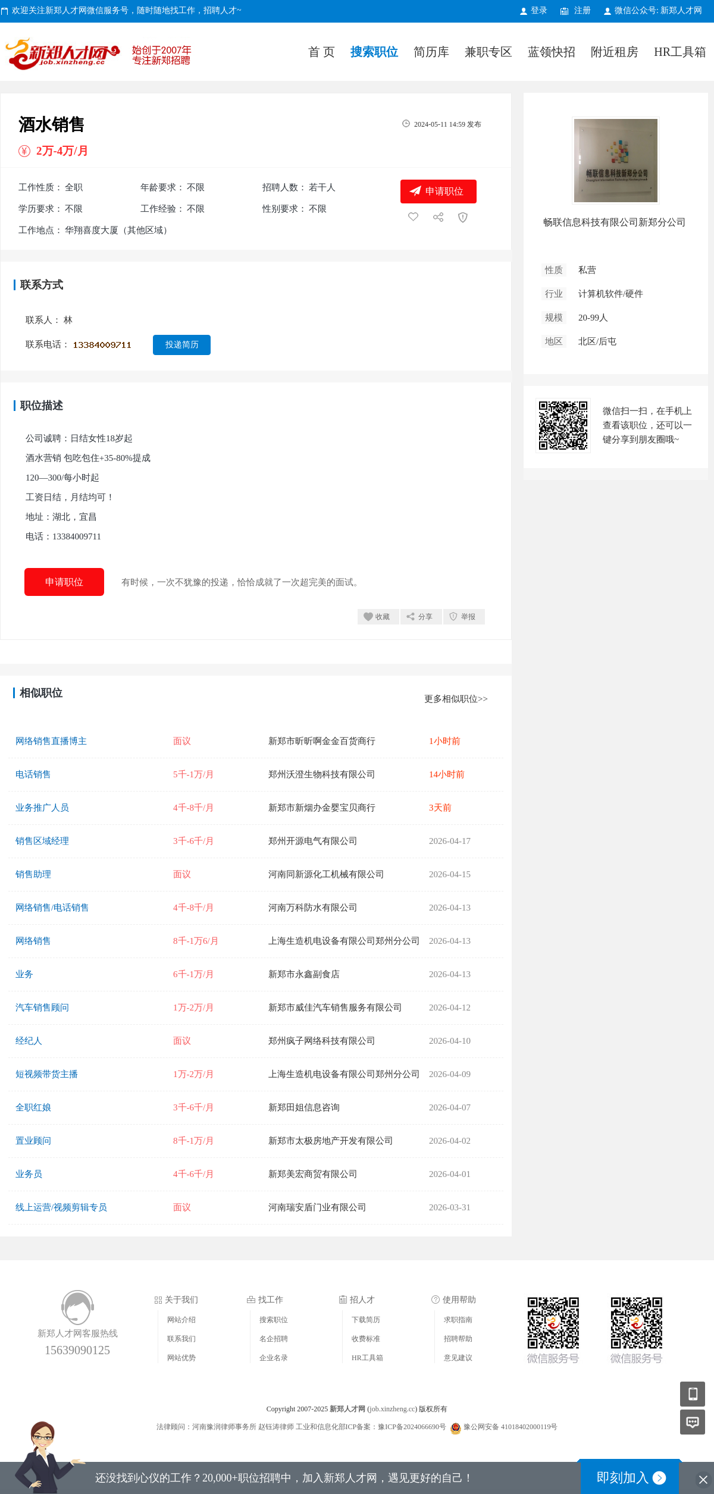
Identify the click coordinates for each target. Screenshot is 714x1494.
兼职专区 (488, 51)
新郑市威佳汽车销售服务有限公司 (335, 1007)
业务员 (28, 1174)
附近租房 (614, 51)
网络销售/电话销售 (52, 907)
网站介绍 (181, 1320)
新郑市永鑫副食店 (304, 974)
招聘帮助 (458, 1339)
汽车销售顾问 (42, 1007)
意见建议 (458, 1358)
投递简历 (182, 344)
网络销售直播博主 (51, 741)
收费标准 (366, 1339)
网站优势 (181, 1358)
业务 (24, 974)
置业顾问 (33, 1140)
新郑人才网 (101, 56)
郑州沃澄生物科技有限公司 (321, 774)
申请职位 (444, 191)
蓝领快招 (551, 51)
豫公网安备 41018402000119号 (504, 1427)
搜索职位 (374, 51)
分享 (425, 617)
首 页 (321, 51)
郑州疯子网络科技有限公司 (321, 1041)
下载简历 (366, 1320)
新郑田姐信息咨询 (304, 1107)
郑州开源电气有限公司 (313, 841)
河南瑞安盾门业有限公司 (317, 1207)
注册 (582, 10)
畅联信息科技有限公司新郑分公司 (614, 222)
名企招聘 (273, 1339)
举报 (468, 617)
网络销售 (33, 941)
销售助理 (33, 874)
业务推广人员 (42, 807)
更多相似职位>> (456, 699)
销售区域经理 (42, 841)
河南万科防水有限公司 (313, 907)
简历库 (431, 51)
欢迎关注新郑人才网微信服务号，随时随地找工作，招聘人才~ (127, 10)
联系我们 (181, 1339)
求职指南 (458, 1320)
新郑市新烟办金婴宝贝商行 (321, 807)
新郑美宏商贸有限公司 (313, 1174)
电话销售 (33, 774)
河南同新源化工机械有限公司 (326, 874)
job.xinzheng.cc (392, 1409)
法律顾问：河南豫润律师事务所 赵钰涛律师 (225, 1427)
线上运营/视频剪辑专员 (61, 1207)
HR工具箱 (680, 51)
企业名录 (273, 1358)
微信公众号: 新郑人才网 (658, 10)
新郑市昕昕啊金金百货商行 (321, 741)
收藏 (382, 617)
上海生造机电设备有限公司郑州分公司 (344, 941)
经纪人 (28, 1041)
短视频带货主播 (46, 1074)
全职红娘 (33, 1107)
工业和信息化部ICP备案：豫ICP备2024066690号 (371, 1427)
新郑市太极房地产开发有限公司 (330, 1140)
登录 (539, 10)
